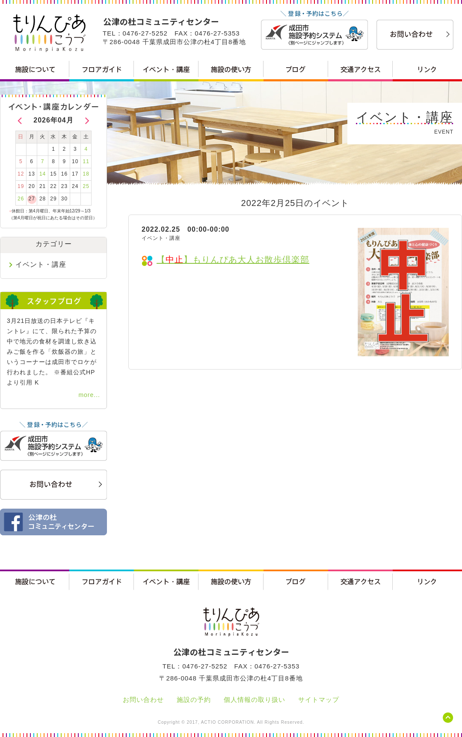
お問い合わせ (143, 699)
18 (86, 174)
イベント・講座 (40, 264)
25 (86, 186)
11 (86, 161)
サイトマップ (318, 699)
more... (89, 394)
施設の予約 (194, 699)
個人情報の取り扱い (254, 699)
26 (21, 199)
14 (42, 174)
